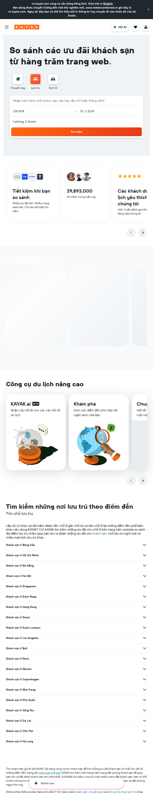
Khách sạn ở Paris (17, 659)
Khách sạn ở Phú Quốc (20, 700)
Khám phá (85, 404)
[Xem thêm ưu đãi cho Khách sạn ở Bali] (144, 648)
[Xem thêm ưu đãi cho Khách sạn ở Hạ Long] (144, 741)
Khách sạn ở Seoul (18, 617)
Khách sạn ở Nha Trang (20, 690)
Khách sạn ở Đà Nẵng (20, 566)
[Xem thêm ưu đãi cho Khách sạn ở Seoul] (144, 617)
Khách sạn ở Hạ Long (19, 741)
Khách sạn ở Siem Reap (21, 597)
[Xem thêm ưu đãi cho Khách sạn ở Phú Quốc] (144, 700)
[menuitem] (18, 82)
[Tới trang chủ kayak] (26, 27)
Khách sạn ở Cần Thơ (19, 731)
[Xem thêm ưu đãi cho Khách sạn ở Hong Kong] (144, 607)
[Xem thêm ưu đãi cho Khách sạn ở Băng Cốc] (144, 545)
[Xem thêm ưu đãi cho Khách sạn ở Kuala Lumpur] (144, 627)
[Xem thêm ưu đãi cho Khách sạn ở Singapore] (144, 586)
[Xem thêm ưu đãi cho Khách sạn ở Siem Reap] (144, 596)
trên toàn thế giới (49, 773)
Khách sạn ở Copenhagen (22, 679)
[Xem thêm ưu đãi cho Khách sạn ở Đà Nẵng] (144, 565)
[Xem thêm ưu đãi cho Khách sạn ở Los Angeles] (144, 638)
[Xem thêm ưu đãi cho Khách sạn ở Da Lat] (144, 720)
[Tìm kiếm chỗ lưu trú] (35, 79)
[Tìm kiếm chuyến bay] (18, 79)
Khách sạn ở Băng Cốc (20, 545)
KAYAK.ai (21, 404)
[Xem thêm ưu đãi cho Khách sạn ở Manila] (144, 669)
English (108, 3)
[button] (148, 9)
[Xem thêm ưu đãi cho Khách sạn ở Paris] (144, 658)
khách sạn (99, 534)
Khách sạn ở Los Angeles (22, 638)
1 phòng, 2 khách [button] (24, 121)
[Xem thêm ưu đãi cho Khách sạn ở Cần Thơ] (144, 731)
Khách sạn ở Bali (16, 648)
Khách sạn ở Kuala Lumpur (23, 628)
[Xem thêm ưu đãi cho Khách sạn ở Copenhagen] (144, 679)
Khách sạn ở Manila (18, 669)
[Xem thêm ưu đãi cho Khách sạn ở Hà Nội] (144, 576)
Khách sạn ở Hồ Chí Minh (22, 555)
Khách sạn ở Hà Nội (18, 576)
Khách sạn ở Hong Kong (21, 607)
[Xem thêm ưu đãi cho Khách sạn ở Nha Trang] (144, 689)
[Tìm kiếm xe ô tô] (53, 79)
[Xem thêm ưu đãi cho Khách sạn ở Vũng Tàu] (144, 710)
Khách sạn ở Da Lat (18, 721)
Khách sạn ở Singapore (21, 586)
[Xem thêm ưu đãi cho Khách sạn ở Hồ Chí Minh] (144, 555)
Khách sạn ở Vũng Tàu (20, 710)
